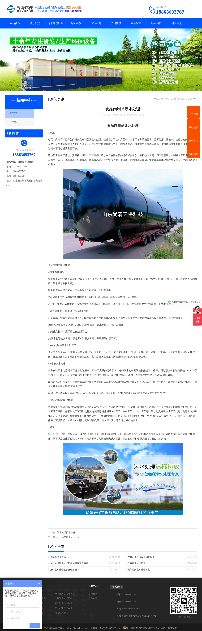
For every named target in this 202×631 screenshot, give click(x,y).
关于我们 (35, 23)
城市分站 (172, 628)
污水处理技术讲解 (66, 532)
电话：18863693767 (126, 601)
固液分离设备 (61, 613)
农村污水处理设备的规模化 (141, 557)
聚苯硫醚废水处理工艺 (139, 569)
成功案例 (96, 23)
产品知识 (17, 123)
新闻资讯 (17, 114)
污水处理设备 (55, 23)
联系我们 (156, 23)
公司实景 (116, 23)
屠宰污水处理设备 (64, 603)
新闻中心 (75, 23)
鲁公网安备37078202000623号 (140, 628)
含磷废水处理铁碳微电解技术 (64, 569)
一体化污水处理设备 (65, 593)
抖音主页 (177, 23)
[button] (94, 88)
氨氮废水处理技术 (137, 563)
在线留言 (136, 23)
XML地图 (160, 628)
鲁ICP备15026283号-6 (109, 628)
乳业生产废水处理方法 (68, 537)
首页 (167, 99)
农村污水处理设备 (64, 598)
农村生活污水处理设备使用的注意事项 (69, 563)
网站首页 (15, 23)
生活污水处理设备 (64, 608)
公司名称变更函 (58, 557)
